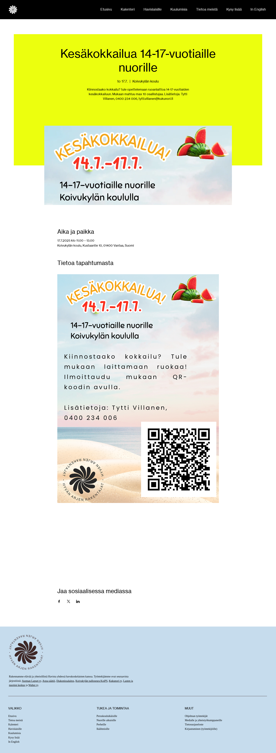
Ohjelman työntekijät (196, 716)
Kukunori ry (115, 681)
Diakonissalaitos (65, 681)
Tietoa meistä (15, 720)
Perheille (101, 724)
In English (13, 741)
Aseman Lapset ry (31, 681)
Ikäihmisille (103, 728)
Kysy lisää (14, 737)
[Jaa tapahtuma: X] (68, 601)
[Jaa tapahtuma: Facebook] (59, 601)
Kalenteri (13, 724)
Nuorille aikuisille (106, 720)
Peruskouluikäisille (107, 716)
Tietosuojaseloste (194, 724)
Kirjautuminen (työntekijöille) (201, 728)
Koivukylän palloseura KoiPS (92, 681)
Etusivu (12, 716)
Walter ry (33, 685)
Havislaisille (15, 728)
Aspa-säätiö (48, 681)
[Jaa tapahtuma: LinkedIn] (78, 601)
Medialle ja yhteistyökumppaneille (203, 720)
